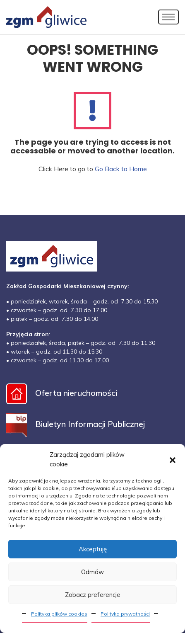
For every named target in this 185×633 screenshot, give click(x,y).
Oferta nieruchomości (61, 393)
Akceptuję (93, 549)
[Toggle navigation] (168, 17)
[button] (172, 460)
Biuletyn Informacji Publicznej (75, 424)
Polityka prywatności (125, 614)
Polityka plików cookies (59, 614)
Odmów (92, 572)
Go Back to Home (121, 169)
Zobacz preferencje (92, 595)
